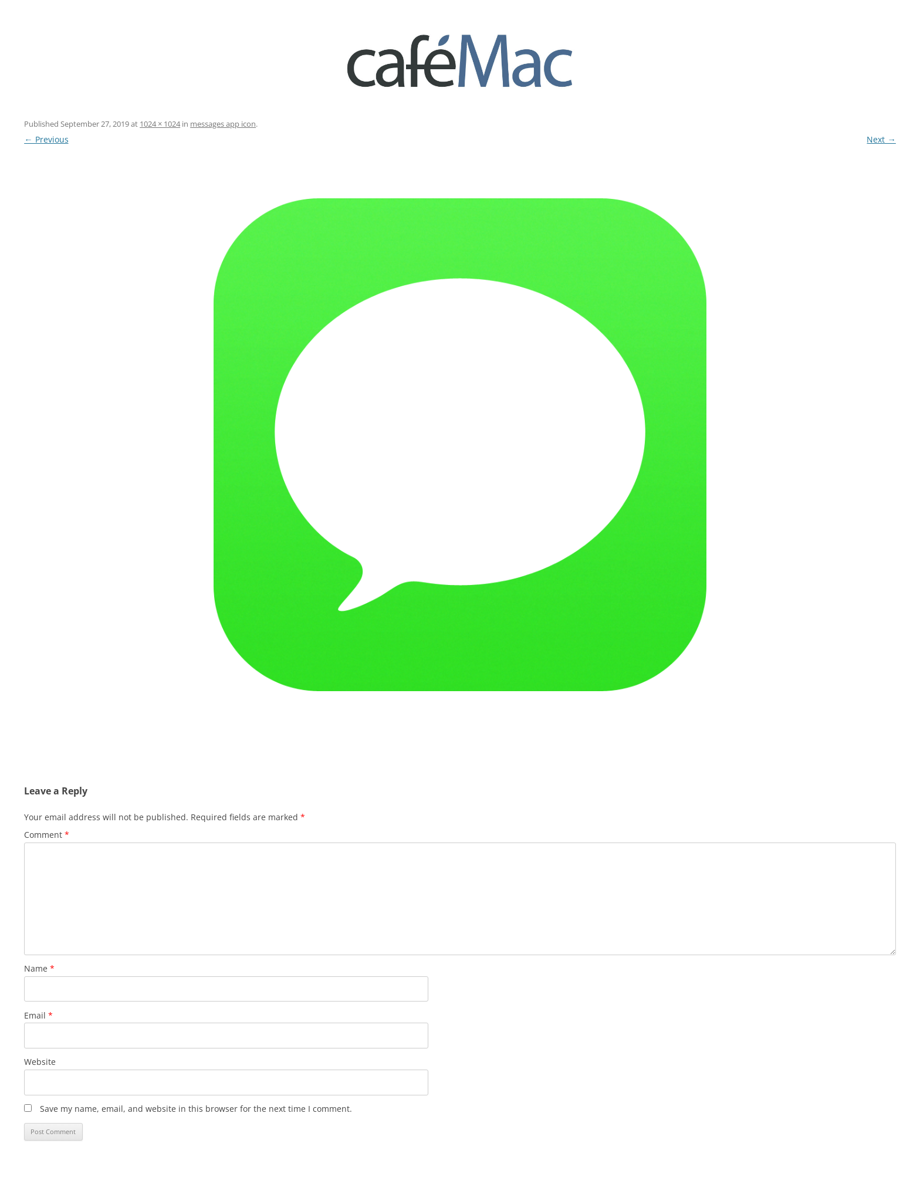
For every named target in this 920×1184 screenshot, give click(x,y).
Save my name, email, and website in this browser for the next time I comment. (196, 1108)
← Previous (46, 139)
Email (38, 1015)
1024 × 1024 (160, 124)
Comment (46, 834)
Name (39, 968)
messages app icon (223, 124)
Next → (881, 139)
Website (40, 1061)
